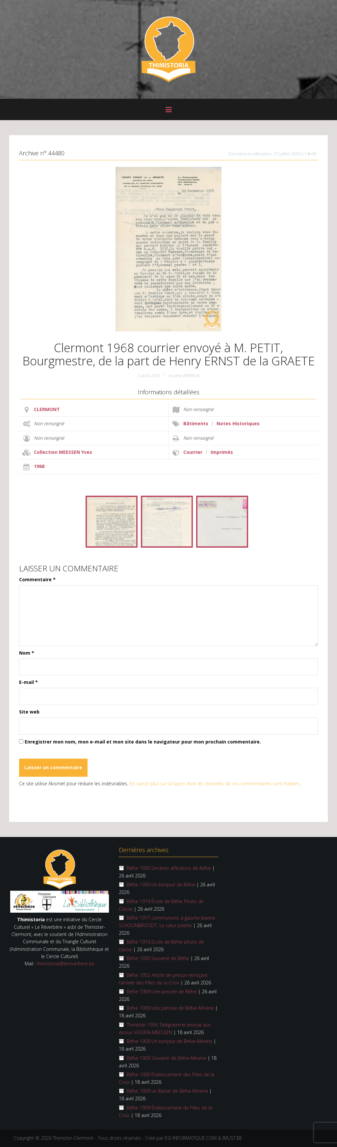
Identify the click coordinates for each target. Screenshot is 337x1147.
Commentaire (37, 579)
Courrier (192, 452)
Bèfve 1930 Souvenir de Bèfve (158, 958)
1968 (39, 466)
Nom (26, 653)
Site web (29, 712)
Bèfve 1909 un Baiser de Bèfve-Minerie (167, 1091)
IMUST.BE (232, 1138)
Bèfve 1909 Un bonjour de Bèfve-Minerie (169, 1041)
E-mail (28, 682)
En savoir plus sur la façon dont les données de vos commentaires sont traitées (215, 783)
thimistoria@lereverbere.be (65, 963)
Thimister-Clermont (73, 1138)
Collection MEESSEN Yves (63, 452)
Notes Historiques (238, 423)
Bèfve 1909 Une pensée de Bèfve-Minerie (170, 1008)
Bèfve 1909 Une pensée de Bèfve (162, 991)
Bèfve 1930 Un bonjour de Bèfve (161, 884)
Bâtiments (195, 423)
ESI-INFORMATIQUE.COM (191, 1138)
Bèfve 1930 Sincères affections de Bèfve (169, 868)
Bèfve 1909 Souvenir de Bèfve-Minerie (166, 1058)
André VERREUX (184, 375)
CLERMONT (47, 409)
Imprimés (222, 452)
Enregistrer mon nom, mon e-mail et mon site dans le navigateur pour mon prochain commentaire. (143, 742)
